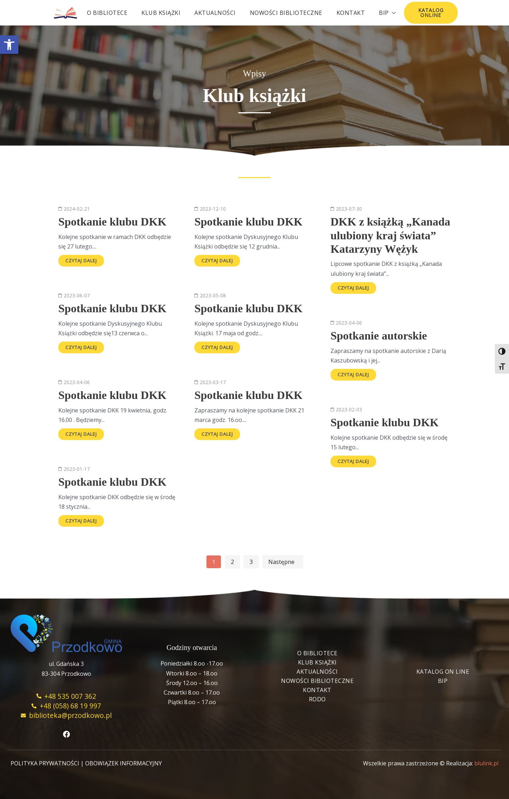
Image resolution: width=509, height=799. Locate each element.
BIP (443, 681)
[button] (9, 44)
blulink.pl (486, 763)
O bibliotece (107, 13)
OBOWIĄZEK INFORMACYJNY (123, 763)
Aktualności (215, 13)
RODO (317, 699)
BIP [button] (387, 13)
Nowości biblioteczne (286, 13)
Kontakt (351, 13)
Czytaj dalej (81, 260)
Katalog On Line (442, 671)
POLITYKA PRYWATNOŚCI (45, 763)
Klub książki (160, 13)
